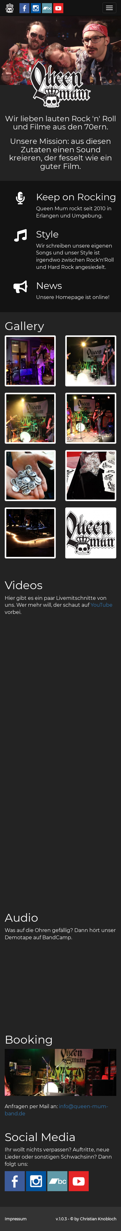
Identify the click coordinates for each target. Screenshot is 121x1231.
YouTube (102, 605)
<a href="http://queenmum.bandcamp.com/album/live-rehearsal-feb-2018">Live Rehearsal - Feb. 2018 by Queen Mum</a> (60, 982)
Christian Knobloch (98, 1219)
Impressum (16, 1219)
